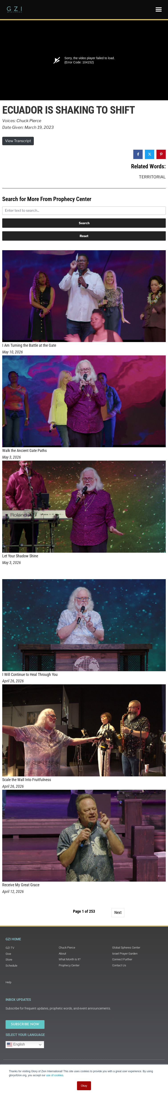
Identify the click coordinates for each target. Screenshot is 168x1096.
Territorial (152, 177)
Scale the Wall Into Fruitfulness (26, 779)
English (16, 1044)
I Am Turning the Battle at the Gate (29, 345)
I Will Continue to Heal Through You (30, 674)
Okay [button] (84, 1085)
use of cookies (54, 1075)
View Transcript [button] (18, 141)
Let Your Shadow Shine (20, 556)
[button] (159, 9)
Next (117, 912)
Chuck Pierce (28, 120)
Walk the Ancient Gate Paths (24, 450)
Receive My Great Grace (20, 884)
